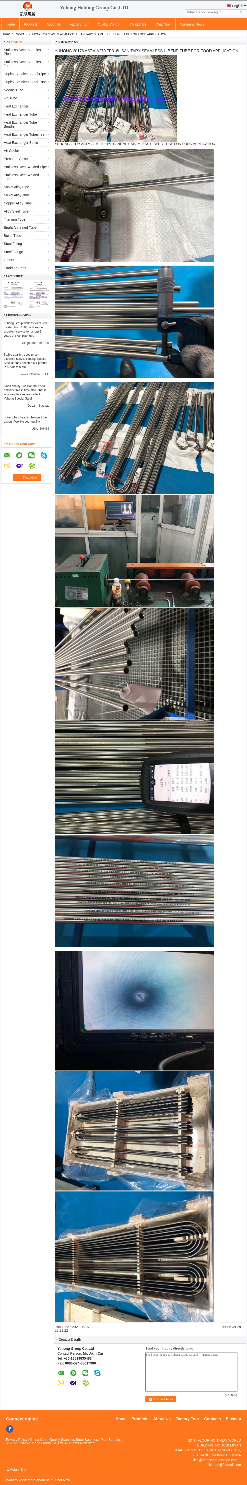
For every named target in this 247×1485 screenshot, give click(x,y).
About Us (54, 24)
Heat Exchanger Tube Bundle (20, 124)
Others (9, 260)
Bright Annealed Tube (20, 227)
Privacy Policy (16, 1440)
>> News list (231, 1327)
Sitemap (233, 1419)
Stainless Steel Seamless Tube (23, 64)
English (237, 6)
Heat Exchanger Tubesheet (25, 134)
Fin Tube (10, 98)
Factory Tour (79, 24)
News (20, 34)
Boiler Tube (12, 236)
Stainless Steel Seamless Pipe (23, 52)
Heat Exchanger (16, 106)
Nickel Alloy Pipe (16, 187)
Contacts (212, 1419)
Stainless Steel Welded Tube (21, 177)
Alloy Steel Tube (16, 211)
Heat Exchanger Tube (20, 114)
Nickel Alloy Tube (17, 195)
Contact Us (137, 24)
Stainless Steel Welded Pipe (25, 167)
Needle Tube (13, 90)
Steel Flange (13, 252)
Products (30, 24)
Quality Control (109, 24)
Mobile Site (16, 1470)
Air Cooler (11, 151)
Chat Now (162, 24)
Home (10, 24)
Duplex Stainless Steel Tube (25, 82)
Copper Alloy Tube (18, 203)
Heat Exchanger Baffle (21, 143)
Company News (192, 24)
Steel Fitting (13, 244)
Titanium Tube (14, 219)
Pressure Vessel (16, 159)
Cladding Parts (15, 268)
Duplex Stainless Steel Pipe (25, 74)
